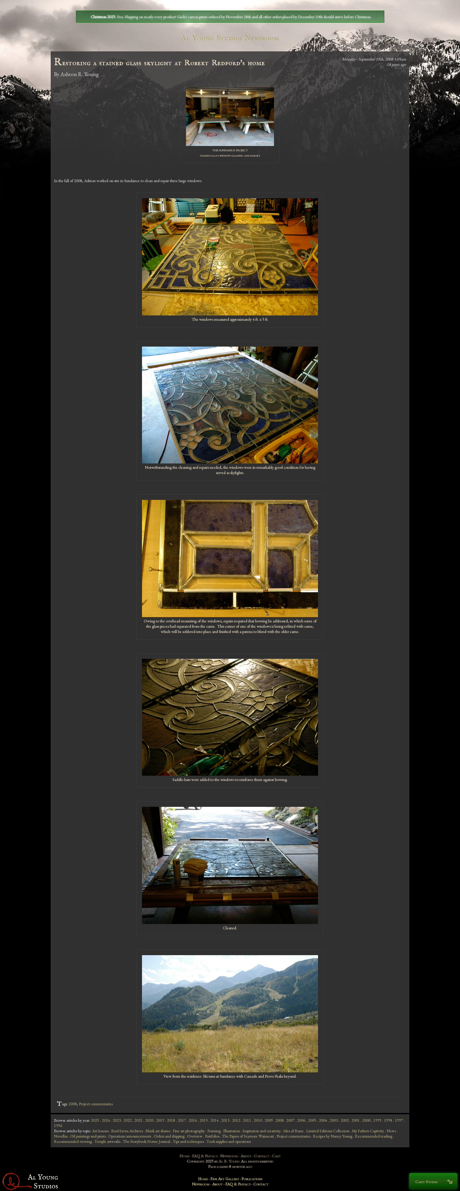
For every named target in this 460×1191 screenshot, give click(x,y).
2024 (106, 1120)
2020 (149, 1120)
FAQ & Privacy (205, 1155)
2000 (366, 1120)
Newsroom (229, 1155)
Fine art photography (189, 1130)
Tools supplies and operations (229, 1141)
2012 (236, 1120)
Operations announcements (129, 1136)
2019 (160, 1120)
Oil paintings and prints (88, 1136)
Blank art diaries (158, 1130)
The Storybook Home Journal (146, 1141)
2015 (203, 1120)
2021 (138, 1120)
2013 (225, 1120)
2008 (73, 1103)
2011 (247, 1120)
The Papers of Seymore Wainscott (248, 1136)
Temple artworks (107, 1141)
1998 (388, 1120)
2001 (355, 1120)
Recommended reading (373, 1136)
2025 (95, 1120)
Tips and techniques (188, 1141)
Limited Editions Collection (327, 1130)
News (391, 1130)
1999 (377, 1120)
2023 (117, 1120)
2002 (345, 1120)
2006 (301, 1120)
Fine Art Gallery (224, 1178)
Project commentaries (96, 1103)
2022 (128, 1120)
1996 (58, 1125)
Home (185, 1155)
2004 (323, 1120)
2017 (182, 1120)
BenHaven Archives (127, 1130)
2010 (258, 1120)
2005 (312, 1120)
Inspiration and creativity (262, 1130)
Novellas (60, 1136)
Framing (214, 1130)
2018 (171, 1120)
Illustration (231, 1130)
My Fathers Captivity (368, 1130)
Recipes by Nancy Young (332, 1136)
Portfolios (212, 1136)
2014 (214, 1120)
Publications (251, 1178)
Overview (194, 1136)
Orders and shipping (169, 1136)
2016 (193, 1120)
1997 (399, 1120)
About (246, 1155)
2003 (334, 1120)
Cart (276, 1155)
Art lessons (100, 1130)
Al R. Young (229, 1161)
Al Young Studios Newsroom (230, 38)
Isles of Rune (293, 1130)
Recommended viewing (73, 1141)
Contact (261, 1155)
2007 (290, 1120)
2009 (269, 1120)
